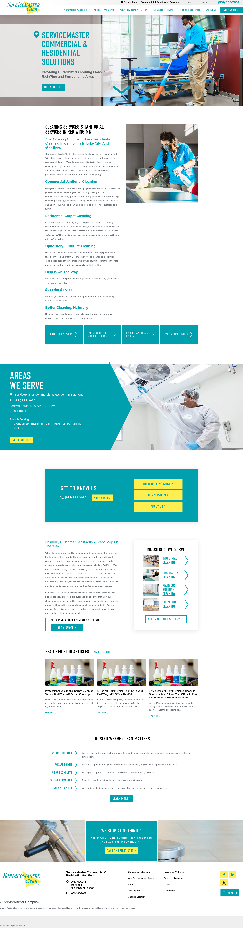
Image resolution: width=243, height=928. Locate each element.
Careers (192, 2)
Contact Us (169, 890)
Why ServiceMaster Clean (133, 10)
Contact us (56, 283)
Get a (21, 440)
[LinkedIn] (232, 874)
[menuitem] (75, 10)
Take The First (121, 850)
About (158, 506)
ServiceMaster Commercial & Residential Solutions (150, 2)
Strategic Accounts (163, 10)
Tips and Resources (190, 10)
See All (17, 428)
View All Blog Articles (104, 651)
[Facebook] (224, 874)
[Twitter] (224, 881)
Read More (49, 712)
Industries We (159, 484)
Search (230, 892)
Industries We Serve (103, 10)
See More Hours (17, 411)
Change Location (136, 896)
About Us (206, 2)
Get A (231, 9)
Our (158, 495)
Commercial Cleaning (75, 10)
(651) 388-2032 (229, 2)
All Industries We (166, 618)
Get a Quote (134, 890)
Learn (122, 798)
